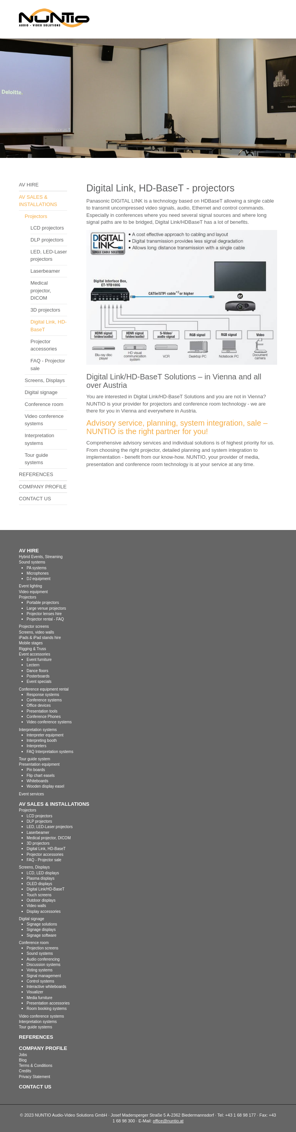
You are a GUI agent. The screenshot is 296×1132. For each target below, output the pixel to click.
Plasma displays (40, 878)
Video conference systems (44, 420)
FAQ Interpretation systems (50, 752)
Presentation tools (42, 711)
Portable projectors (43, 602)
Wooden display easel (45, 786)
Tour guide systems (36, 459)
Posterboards (38, 676)
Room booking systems (47, 1008)
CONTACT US (35, 498)
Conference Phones (44, 716)
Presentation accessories (48, 1003)
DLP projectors (47, 240)
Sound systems (40, 953)
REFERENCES (36, 474)
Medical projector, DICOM (40, 290)
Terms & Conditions (35, 1065)
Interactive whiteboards (46, 986)
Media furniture (39, 998)
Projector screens (34, 626)
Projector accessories (43, 345)
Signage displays (41, 929)
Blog (23, 1060)
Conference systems (44, 700)
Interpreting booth (42, 740)
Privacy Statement (34, 1077)
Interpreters (36, 746)
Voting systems (39, 970)
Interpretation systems (39, 439)
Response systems (43, 695)
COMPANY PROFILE (43, 487)
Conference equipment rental (44, 689)
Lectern (33, 665)
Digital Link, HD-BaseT (48, 325)
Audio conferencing (43, 959)
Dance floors (37, 671)
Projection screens (42, 948)
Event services (31, 794)
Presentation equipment (39, 764)
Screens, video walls (36, 632)
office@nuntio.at (168, 1121)
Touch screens (39, 895)
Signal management (44, 976)
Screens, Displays (45, 380)
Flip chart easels (41, 775)
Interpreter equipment (45, 735)
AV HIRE (29, 185)
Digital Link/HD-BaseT (45, 889)
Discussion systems (44, 965)
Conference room (44, 404)
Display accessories (44, 911)
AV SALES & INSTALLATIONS (38, 201)
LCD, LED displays (43, 873)
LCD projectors (47, 228)
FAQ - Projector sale (47, 364)
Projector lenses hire (44, 614)
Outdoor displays (41, 900)
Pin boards (36, 770)
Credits (25, 1071)
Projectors (36, 216)
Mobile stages (31, 643)
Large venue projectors (46, 608)
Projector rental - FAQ (45, 619)
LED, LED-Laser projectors (48, 255)
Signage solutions (42, 924)
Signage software (41, 935)
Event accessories (34, 654)
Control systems (40, 981)
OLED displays (39, 884)
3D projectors (45, 310)
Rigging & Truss (32, 649)
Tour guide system (34, 759)
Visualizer (35, 992)
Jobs (23, 1055)
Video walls (36, 906)
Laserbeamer (45, 271)
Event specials (39, 681)
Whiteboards (37, 781)
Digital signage (41, 392)
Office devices (39, 705)
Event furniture (39, 659)
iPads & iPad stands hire (40, 638)
